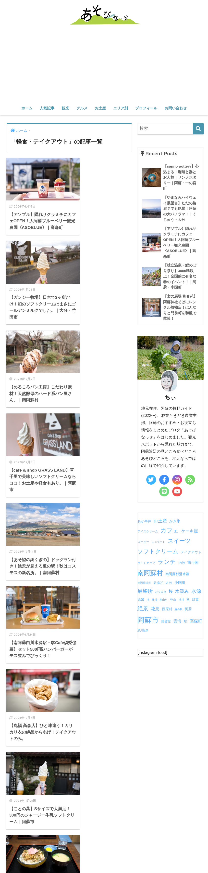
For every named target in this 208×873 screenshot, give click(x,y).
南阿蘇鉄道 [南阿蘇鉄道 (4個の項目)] (144, 583)
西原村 (118, 858)
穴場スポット (98, 825)
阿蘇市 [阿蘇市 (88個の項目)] (148, 620)
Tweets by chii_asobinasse (133, 693)
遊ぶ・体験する (156, 825)
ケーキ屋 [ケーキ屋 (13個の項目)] (189, 531)
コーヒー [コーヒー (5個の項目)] (143, 542)
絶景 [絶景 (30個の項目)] (142, 609)
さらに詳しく (24, 731)
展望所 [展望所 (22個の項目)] (145, 591)
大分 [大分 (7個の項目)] (168, 583)
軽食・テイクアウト (119, 842)
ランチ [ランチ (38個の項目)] (167, 562)
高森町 (55, 858)
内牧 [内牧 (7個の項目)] (181, 563)
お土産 (100, 108)
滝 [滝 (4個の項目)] (148, 600)
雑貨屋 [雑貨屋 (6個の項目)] (166, 622)
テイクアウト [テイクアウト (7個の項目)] (191, 553)
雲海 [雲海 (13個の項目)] (177, 621)
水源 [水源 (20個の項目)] (196, 591)
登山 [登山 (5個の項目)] (173, 600)
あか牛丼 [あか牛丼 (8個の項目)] (144, 522)
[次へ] (90, 584)
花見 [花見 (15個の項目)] (155, 609)
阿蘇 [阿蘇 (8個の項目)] (188, 609)
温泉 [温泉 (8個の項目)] (140, 600)
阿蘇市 (21, 858)
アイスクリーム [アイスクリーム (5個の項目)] (147, 532)
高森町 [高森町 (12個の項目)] (196, 621)
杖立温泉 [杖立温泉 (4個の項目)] (160, 592)
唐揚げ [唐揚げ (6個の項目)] (158, 583)
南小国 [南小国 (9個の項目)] (192, 563)
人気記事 (47, 108)
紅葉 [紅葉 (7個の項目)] (195, 600)
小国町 (104, 858)
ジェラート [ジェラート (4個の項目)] (158, 542)
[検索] (198, 128)
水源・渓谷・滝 (126, 825)
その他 (133, 858)
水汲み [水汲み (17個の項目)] (182, 591)
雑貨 (165, 842)
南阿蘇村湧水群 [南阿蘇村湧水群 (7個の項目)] (177, 574)
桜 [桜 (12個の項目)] (171, 592)
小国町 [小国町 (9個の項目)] (179, 583)
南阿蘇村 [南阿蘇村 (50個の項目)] (150, 573)
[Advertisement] (104, 66)
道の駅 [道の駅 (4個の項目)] (178, 609)
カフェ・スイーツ (83, 842)
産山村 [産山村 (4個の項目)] (163, 600)
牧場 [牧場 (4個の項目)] (154, 600)
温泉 (176, 825)
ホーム (26, 108)
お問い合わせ (176, 108)
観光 (65, 108)
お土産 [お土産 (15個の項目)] (160, 521)
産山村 (70, 858)
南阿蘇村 (38, 858)
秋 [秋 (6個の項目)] (188, 600)
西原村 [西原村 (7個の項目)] (167, 609)
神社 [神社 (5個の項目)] (181, 600)
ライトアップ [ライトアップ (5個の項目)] (146, 563)
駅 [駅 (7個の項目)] (185, 622)
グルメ (81, 108)
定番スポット (72, 825)
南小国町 (87, 858)
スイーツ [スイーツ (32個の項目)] (179, 541)
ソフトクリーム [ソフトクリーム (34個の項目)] (157, 552)
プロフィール (146, 108)
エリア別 (120, 108)
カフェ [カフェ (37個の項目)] (169, 531)
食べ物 (151, 842)
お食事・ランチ (52, 842)
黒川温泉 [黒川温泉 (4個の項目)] (142, 630)
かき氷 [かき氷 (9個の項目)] (174, 521)
